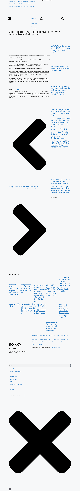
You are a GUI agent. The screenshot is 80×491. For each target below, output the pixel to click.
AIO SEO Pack (14, 352)
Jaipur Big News (22, 3)
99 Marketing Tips (19, 351)
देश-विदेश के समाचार (34, 21)
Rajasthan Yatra (12, 3)
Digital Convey (12, 351)
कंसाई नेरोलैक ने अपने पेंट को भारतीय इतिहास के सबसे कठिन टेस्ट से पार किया (60, 68)
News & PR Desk (17, 89)
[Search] (70, 365)
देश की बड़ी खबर (12, 1)
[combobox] (16, 395)
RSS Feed (11, 9)
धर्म (31, 26)
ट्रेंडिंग (29, 3)
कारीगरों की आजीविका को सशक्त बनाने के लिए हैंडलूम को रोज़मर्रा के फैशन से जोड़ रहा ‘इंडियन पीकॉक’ (61, 49)
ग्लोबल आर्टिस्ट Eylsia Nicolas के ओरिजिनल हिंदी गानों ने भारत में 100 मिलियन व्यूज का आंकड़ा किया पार (60, 112)
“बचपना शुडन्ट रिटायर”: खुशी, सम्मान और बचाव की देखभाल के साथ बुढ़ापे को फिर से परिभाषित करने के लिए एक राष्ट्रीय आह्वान (60, 189)
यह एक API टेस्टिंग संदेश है (59, 129)
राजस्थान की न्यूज (34, 23)
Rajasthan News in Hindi (23, 1)
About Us (32, 6)
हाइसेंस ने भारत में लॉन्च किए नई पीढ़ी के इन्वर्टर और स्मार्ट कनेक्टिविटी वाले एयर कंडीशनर (60, 182)
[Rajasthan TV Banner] (31, 16)
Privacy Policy (33, 1)
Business (26, 6)
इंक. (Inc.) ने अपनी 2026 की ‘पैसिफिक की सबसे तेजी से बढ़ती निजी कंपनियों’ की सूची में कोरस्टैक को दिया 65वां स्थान (60, 144)
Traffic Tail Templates (55, 347)
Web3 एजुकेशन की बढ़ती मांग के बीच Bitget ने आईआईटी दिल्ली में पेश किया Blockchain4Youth (60, 135)
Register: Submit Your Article (15, 6)
